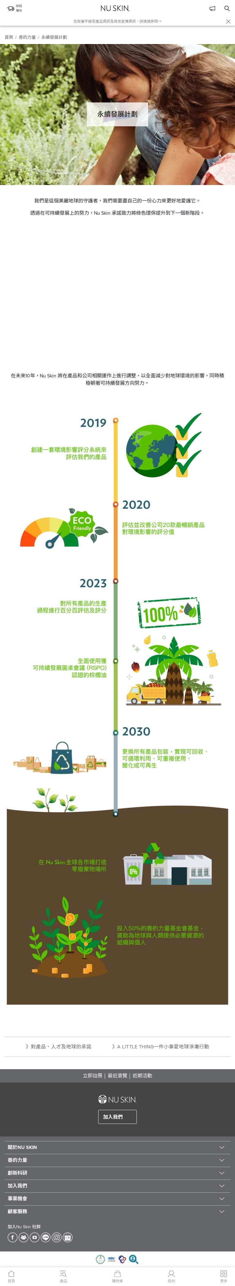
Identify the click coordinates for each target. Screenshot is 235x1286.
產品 (63, 1281)
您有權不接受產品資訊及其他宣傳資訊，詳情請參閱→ (117, 21)
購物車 (117, 1281)
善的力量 (27, 37)
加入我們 (113, 1117)
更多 (223, 1281)
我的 (171, 1281)
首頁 (9, 37)
